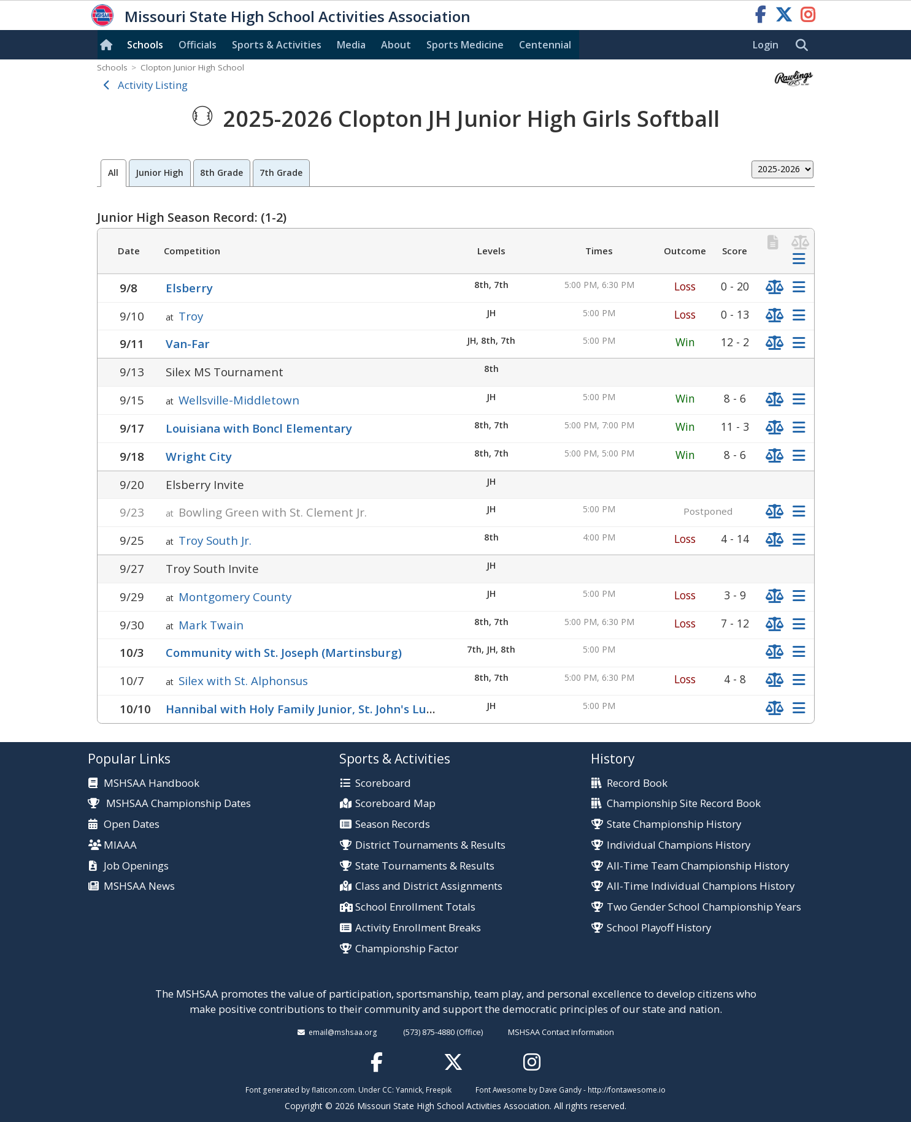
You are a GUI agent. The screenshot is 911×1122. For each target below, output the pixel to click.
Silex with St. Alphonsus (243, 680)
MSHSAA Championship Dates (170, 803)
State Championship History (674, 824)
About (396, 44)
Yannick (409, 1089)
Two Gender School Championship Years (704, 907)
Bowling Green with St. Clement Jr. (273, 512)
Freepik (439, 1089)
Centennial (545, 44)
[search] (804, 45)
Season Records (392, 824)
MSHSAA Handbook (151, 783)
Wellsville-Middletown (239, 399)
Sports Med (465, 44)
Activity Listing (153, 85)
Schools (145, 44)
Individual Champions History (678, 845)
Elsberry (189, 287)
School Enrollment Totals (415, 907)
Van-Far (188, 343)
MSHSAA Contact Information (561, 1031)
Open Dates (132, 824)
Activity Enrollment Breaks (418, 928)
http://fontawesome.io (627, 1089)
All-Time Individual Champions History (700, 886)
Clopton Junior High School (192, 67)
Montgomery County (235, 596)
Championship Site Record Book (684, 803)
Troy (191, 316)
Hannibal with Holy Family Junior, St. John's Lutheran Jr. (323, 708)
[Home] (109, 44)
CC (387, 1089)
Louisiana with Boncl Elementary (259, 428)
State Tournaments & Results (424, 866)
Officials (198, 44)
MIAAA (120, 845)
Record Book (637, 783)
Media (351, 44)
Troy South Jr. (215, 540)
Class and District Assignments (428, 886)
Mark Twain (211, 624)
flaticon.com (333, 1089)
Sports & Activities (276, 44)
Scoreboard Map (395, 803)
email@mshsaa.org (343, 1032)
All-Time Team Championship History (698, 866)
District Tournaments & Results (430, 845)
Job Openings (136, 866)
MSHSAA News (139, 886)
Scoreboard (383, 783)
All (113, 172)
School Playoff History (659, 928)
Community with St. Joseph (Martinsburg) (284, 652)
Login (765, 44)
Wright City (199, 456)
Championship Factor (406, 949)
